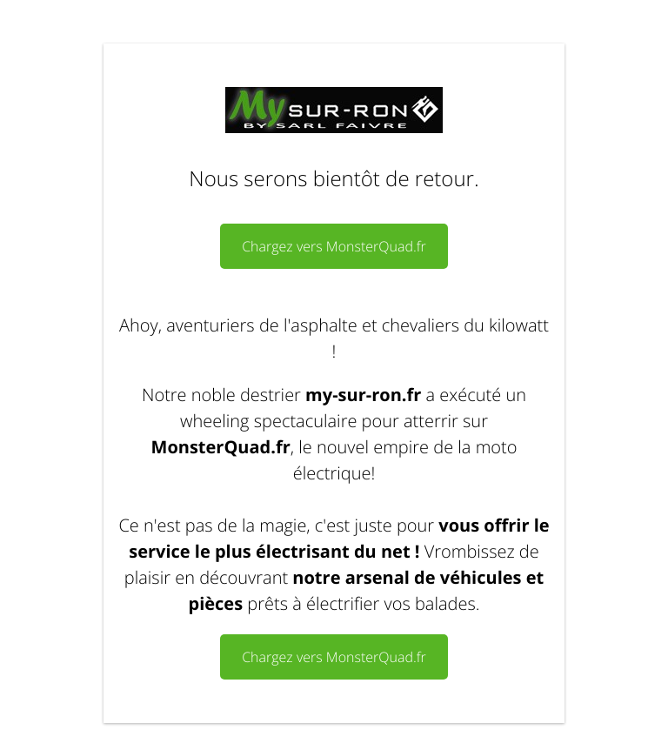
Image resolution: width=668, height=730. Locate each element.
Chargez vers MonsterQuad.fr (334, 246)
